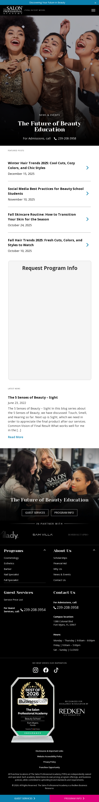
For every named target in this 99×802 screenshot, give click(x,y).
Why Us (57, 568)
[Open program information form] (74, 798)
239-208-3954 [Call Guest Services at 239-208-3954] (33, 609)
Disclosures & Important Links (49, 751)
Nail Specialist (11, 574)
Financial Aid (60, 563)
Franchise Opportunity (49, 767)
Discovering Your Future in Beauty (47, 2)
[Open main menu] (93, 10)
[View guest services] (25, 798)
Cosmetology (11, 557)
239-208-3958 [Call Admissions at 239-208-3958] (65, 607)
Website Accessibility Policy (49, 756)
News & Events (62, 574)
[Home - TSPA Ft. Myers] (13, 10)
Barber (8, 568)
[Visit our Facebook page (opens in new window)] (46, 670)
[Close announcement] (95, 2)
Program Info (64, 512)
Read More (15, 437)
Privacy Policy (49, 762)
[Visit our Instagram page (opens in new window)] (35, 670)
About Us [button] (62, 550)
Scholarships (60, 557)
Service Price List (13, 599)
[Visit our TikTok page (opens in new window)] (56, 670)
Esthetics (9, 563)
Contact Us (59, 580)
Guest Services (35, 512)
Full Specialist (11, 580)
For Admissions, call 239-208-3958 (49, 138)
